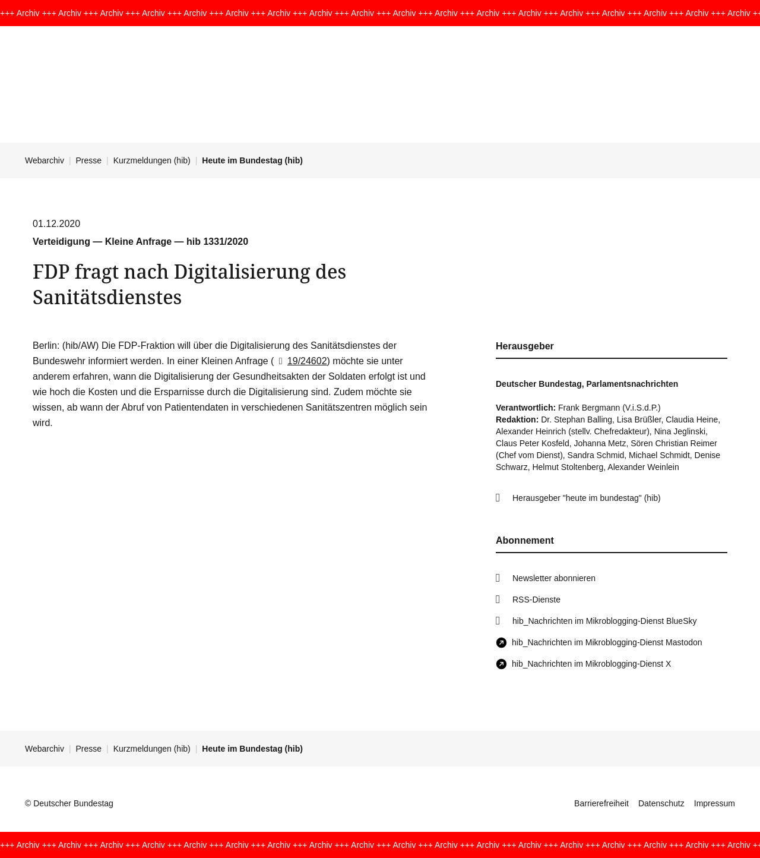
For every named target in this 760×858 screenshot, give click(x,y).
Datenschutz (661, 803)
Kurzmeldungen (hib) (152, 160)
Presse (89, 160)
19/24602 (300, 361)
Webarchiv (44, 160)
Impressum (714, 803)
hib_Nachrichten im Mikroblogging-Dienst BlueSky (604, 621)
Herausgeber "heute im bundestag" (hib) (586, 498)
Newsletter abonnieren (554, 578)
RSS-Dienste (536, 599)
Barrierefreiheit (601, 803)
